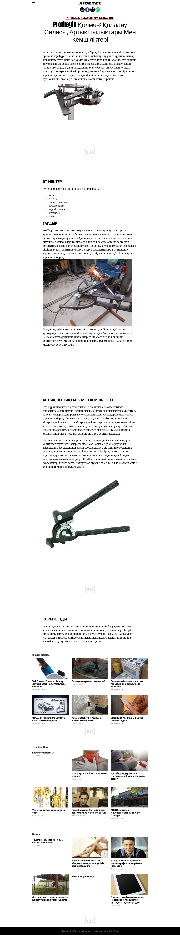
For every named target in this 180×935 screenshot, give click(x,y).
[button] (33, 3)
